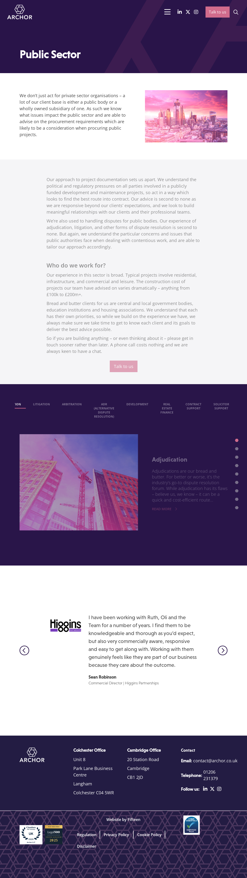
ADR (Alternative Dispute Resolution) (104, 414)
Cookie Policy (149, 834)
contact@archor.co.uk (215, 760)
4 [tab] (237, 466)
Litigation (41, 408)
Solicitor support (221, 410)
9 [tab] (237, 508)
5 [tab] (237, 474)
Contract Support (193, 410)
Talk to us (217, 12)
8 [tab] (237, 500)
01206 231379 (210, 775)
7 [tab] (237, 491)
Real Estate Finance (166, 412)
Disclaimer (86, 846)
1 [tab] (237, 441)
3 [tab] (237, 458)
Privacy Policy (117, 834)
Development (137, 408)
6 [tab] (237, 483)
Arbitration (72, 408)
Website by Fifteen (123, 819)
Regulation (86, 834)
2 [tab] (237, 449)
